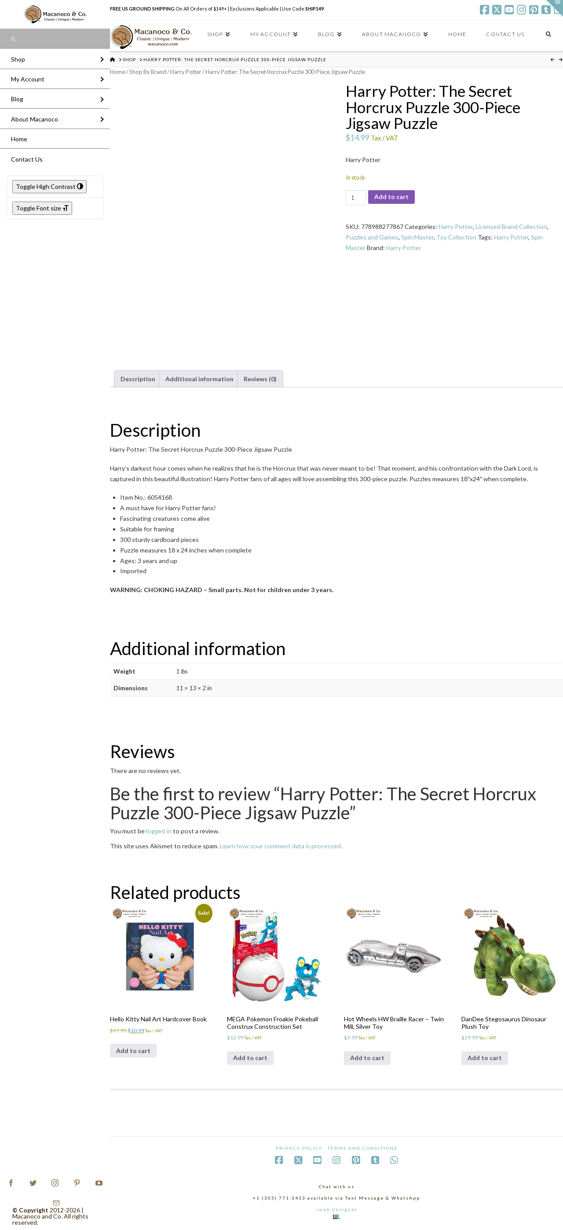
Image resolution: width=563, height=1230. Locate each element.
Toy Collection (456, 237)
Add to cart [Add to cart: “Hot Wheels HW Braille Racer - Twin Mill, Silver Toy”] (367, 1057)
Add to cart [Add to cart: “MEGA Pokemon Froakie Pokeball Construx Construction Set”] (250, 1057)
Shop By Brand (147, 71)
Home (117, 71)
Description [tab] (138, 379)
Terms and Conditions (362, 1148)
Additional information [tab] (199, 379)
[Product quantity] (356, 197)
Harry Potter (185, 71)
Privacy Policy (299, 1148)
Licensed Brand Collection (511, 226)
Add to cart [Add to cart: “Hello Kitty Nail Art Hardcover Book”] (133, 1050)
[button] (554, 8)
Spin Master (417, 237)
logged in (159, 831)
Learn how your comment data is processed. (281, 846)
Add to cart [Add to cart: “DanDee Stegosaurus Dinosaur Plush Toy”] (485, 1057)
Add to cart (391, 196)
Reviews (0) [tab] (260, 379)
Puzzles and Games (372, 237)
